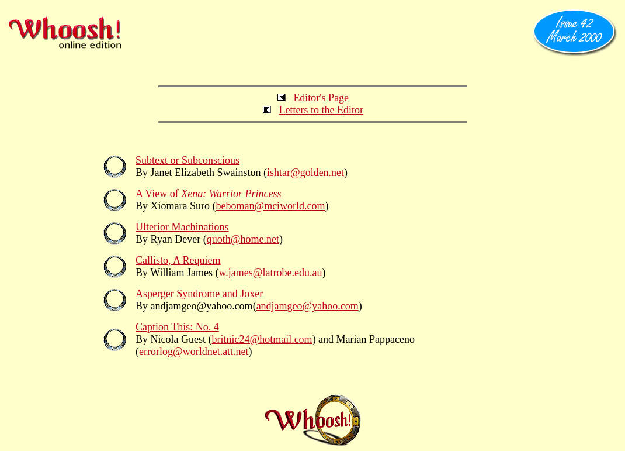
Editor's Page (321, 98)
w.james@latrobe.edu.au (270, 272)
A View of (208, 193)
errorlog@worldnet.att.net (194, 351)
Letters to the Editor (321, 110)
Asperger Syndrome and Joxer (199, 293)
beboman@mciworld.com (270, 206)
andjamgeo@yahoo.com (307, 306)
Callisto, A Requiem (178, 260)
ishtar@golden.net (305, 172)
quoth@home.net (243, 239)
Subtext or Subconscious (187, 160)
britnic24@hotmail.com (262, 339)
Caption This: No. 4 (177, 327)
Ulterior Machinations (182, 227)
